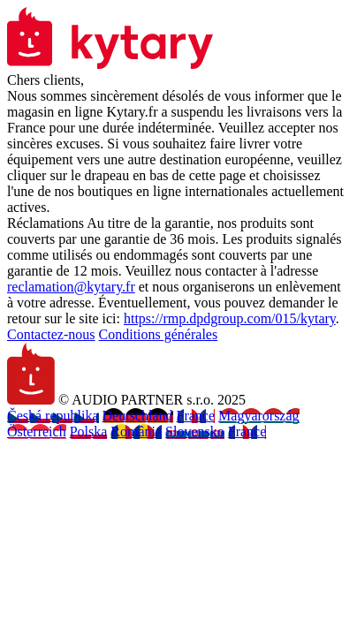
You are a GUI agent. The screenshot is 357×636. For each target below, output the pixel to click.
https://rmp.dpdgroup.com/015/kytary (230, 318)
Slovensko (194, 431)
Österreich (36, 431)
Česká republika (53, 415)
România (136, 431)
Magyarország (259, 415)
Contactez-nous (51, 334)
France (196, 415)
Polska (89, 431)
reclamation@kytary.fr (71, 286)
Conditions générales (158, 334)
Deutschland (138, 415)
